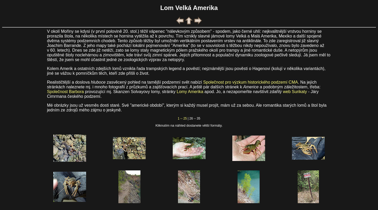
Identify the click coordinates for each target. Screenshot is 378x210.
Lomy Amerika (190, 91)
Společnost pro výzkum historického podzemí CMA (250, 82)
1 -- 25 (182, 118)
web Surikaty (295, 91)
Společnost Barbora (65, 91)
